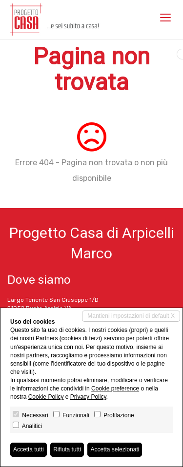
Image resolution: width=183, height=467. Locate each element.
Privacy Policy (88, 396)
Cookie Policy (46, 396)
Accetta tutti (28, 449)
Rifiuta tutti (67, 449)
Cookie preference (115, 388)
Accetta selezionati (114, 449)
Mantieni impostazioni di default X (131, 315)
